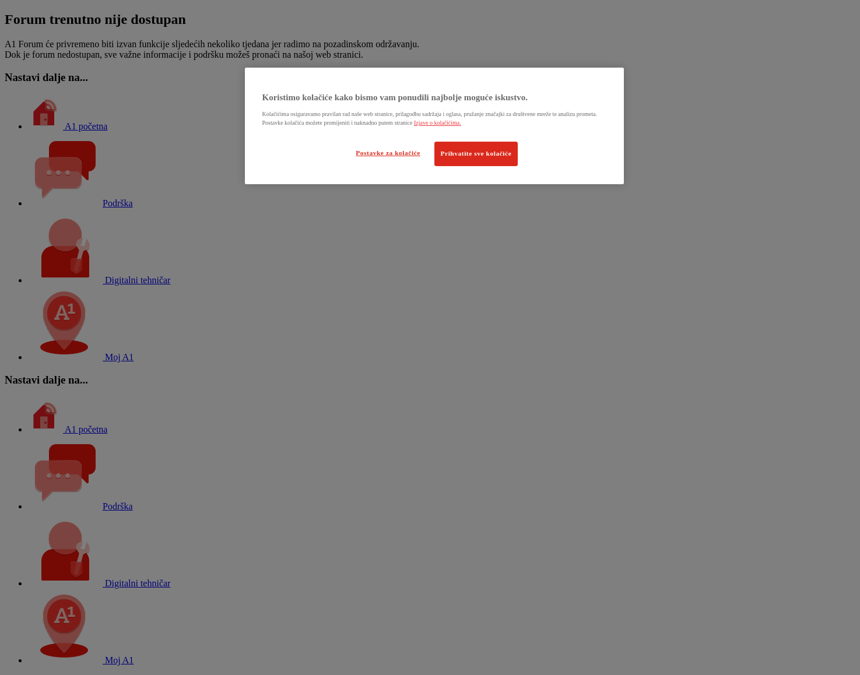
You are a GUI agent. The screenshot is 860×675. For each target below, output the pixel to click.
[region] (434, 126)
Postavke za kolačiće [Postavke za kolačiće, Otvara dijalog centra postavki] (388, 152)
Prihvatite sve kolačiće (476, 153)
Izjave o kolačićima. (437, 122)
